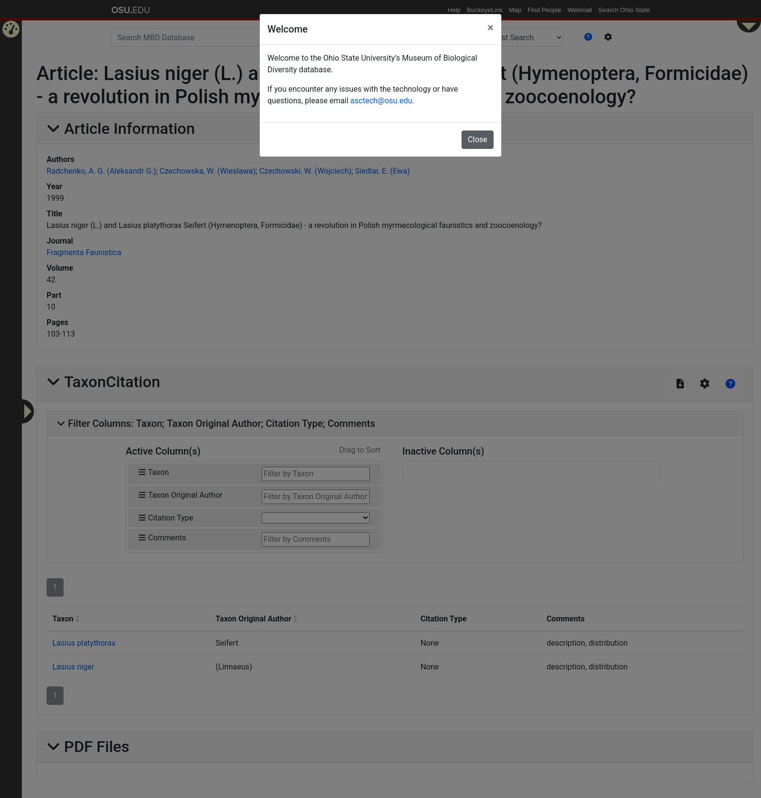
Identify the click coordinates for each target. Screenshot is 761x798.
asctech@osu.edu (381, 100)
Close (477, 139)
